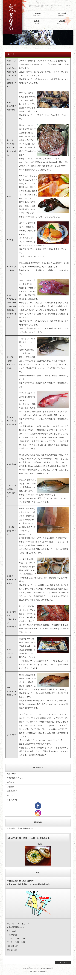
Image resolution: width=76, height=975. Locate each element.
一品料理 (61, 22)
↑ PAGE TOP (63, 962)
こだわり (37, 14)
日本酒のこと (12, 791)
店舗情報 (10, 787)
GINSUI (36, 968)
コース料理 (61, 14)
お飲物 (37, 22)
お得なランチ (12, 782)
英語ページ (11, 774)
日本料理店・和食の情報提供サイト (21, 829)
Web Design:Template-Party (38, 971)
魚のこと (10, 795)
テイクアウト (12, 800)
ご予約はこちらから (15, 778)
